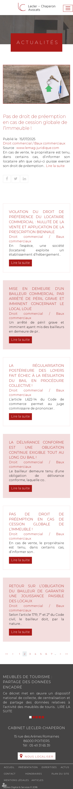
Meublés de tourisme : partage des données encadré (27, 682)
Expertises (49, 767)
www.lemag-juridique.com (37, 148)
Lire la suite (55, 166)
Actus (65, 767)
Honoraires (33, 773)
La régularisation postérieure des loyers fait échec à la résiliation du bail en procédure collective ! (36, 375)
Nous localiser (39, 756)
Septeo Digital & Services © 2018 (20, 787)
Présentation (28, 767)
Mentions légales (16, 780)
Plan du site (60, 773)
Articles (37, 780)
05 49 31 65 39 (39, 745)
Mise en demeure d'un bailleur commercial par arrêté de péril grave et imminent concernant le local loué (36, 299)
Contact (10, 773)
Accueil (9, 767)
